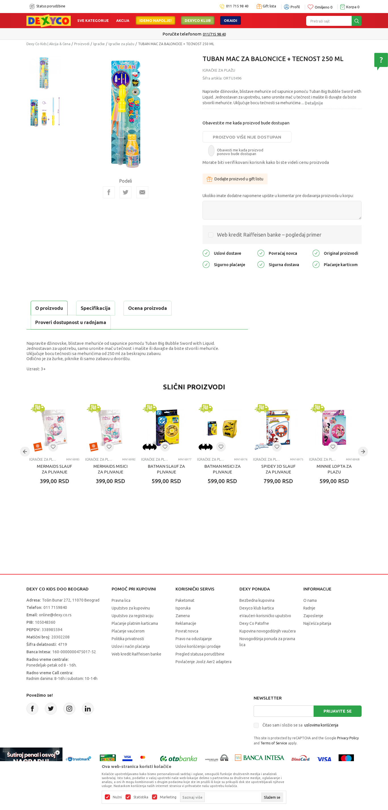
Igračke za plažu (121, 44)
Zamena (183, 615)
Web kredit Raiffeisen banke (136, 654)
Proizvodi (81, 44)
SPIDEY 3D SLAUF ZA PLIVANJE (278, 469)
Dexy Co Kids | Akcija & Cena (48, 44)
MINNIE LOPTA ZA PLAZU (334, 469)
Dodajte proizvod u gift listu (235, 178)
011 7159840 (55, 607)
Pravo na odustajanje (194, 638)
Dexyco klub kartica (256, 608)
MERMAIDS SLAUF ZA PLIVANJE (54, 469)
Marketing (168, 797)
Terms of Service (273, 743)
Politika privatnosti (128, 638)
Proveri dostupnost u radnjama (70, 322)
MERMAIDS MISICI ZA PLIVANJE (110, 469)
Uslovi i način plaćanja (131, 646)
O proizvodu (49, 308)
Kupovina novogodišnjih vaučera (267, 631)
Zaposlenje (313, 615)
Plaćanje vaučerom (128, 631)
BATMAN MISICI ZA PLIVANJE (222, 469)
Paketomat (185, 600)
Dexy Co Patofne (254, 623)
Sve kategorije (93, 20)
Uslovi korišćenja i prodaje (198, 646)
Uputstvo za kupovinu (131, 608)
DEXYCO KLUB (198, 20)
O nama (310, 600)
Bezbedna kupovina (256, 600)
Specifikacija (95, 308)
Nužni (117, 797)
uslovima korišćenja (321, 725)
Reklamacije (186, 623)
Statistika (140, 797)
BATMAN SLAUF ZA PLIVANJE (166, 469)
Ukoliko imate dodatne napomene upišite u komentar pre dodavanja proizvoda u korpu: (278, 195)
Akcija (122, 20)
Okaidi (230, 20)
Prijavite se (338, 711)
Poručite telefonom (181, 34)
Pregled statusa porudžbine (200, 654)
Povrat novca (187, 631)
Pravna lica (121, 600)
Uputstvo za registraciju (132, 615)
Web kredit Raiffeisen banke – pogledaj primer (269, 234)
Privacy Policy (348, 738)
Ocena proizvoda (147, 308)
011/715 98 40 (214, 34)
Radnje (309, 608)
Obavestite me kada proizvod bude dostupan (246, 122)
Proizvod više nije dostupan (247, 137)
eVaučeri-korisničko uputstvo (265, 615)
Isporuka (183, 608)
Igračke (99, 44)
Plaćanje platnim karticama (135, 623)
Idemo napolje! (155, 20)
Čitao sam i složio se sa (300, 725)
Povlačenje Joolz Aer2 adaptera (203, 661)
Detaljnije (314, 103)
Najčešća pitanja (317, 623)
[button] (53, 447)
